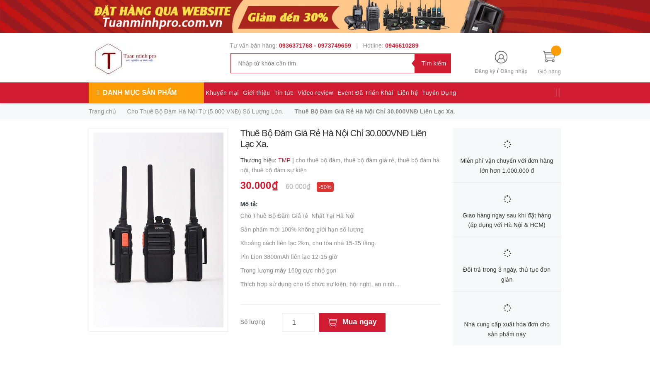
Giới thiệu (256, 92)
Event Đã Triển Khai (365, 92)
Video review (315, 92)
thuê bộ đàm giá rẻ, (371, 160)
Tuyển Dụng (439, 92)
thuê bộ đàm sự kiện (279, 170)
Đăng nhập (514, 71)
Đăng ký (485, 71)
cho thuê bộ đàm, (320, 160)
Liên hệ (408, 92)
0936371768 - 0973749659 (315, 45)
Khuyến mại (222, 92)
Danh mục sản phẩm (140, 92)
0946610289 (401, 45)
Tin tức (283, 92)
